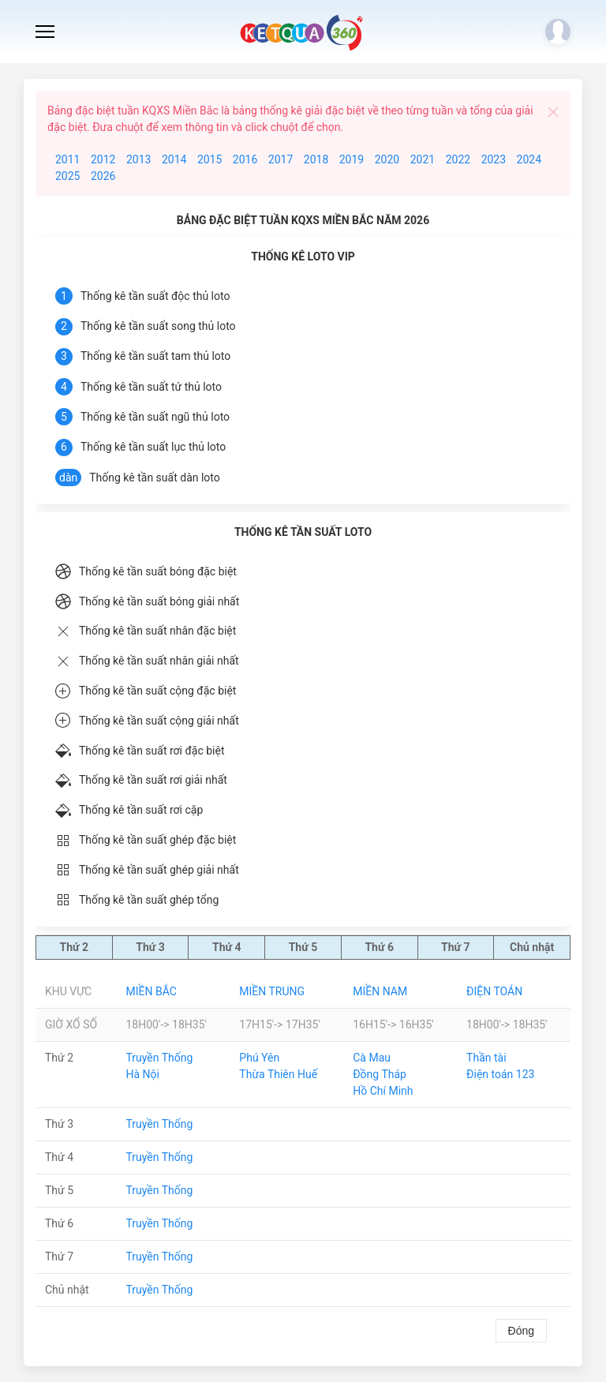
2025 (67, 176)
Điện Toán (494, 991)
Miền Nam (380, 991)
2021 (422, 159)
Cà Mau (372, 1057)
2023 (493, 159)
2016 (245, 159)
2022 (458, 159)
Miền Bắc (150, 991)
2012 (103, 159)
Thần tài (486, 1057)
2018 (316, 159)
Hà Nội (142, 1074)
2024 (529, 159)
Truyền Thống (159, 1057)
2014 (174, 159)
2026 (103, 176)
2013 (138, 159)
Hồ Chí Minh (383, 1090)
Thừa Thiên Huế (278, 1074)
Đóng (521, 1330)
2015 (209, 159)
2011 (67, 159)
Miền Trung (272, 991)
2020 (387, 159)
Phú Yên (259, 1057)
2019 (351, 159)
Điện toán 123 (500, 1074)
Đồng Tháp (379, 1074)
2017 (280, 159)
